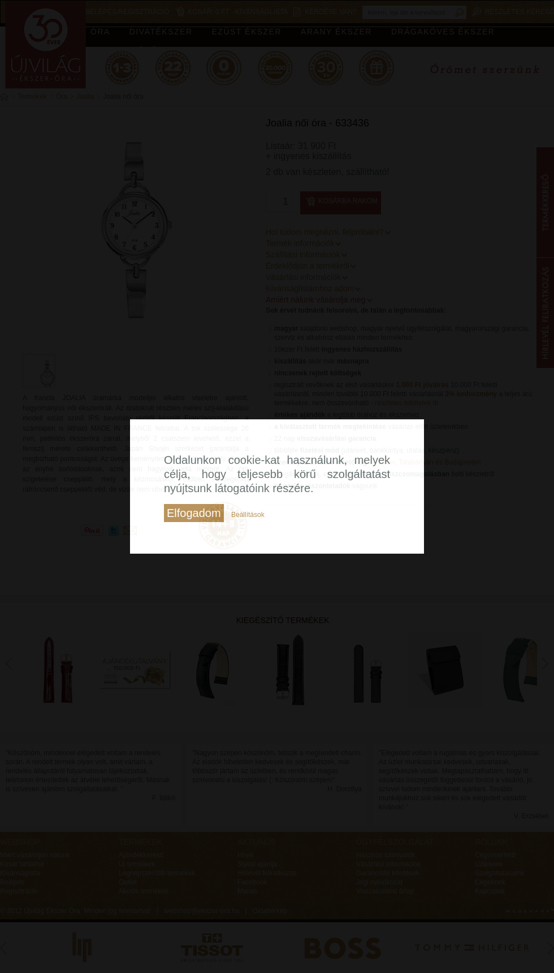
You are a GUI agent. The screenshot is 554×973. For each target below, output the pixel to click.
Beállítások (248, 515)
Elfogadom (194, 513)
